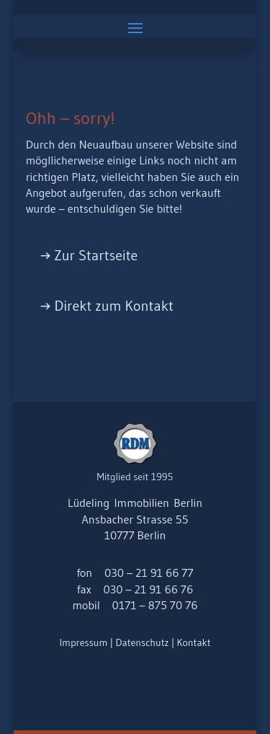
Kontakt (194, 642)
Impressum (83, 642)
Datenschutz (141, 642)
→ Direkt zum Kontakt (107, 305)
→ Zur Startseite (89, 255)
